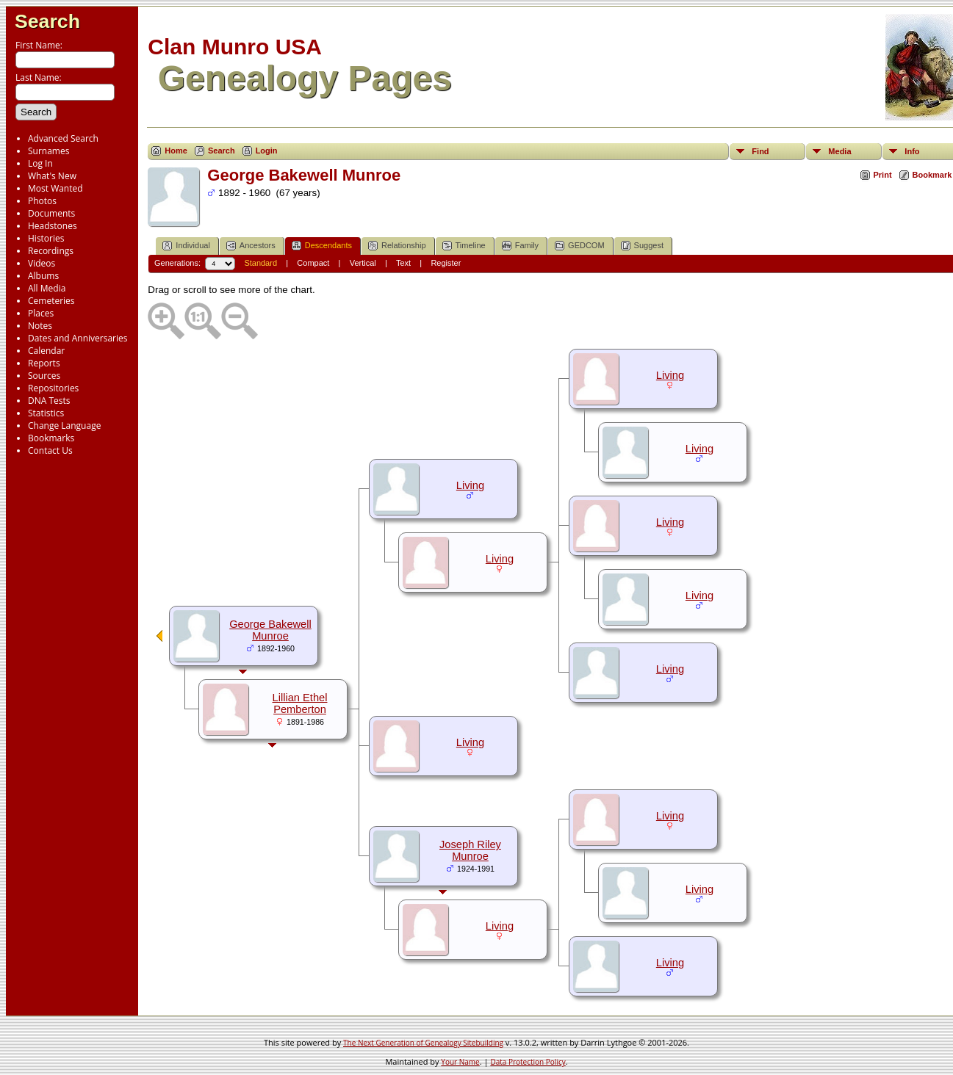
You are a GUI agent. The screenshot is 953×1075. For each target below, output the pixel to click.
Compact (313, 262)
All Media (46, 288)
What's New (52, 176)
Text (403, 262)
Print (883, 174)
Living (670, 375)
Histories (46, 238)
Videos (41, 263)
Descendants (322, 245)
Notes (40, 325)
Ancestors (251, 245)
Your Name (460, 1062)
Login (267, 150)
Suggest (642, 245)
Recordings (50, 251)
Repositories (53, 388)
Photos (42, 201)
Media (839, 151)
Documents (51, 213)
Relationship (397, 245)
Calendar (46, 350)
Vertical (363, 262)
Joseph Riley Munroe (470, 850)
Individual (185, 245)
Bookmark (932, 174)
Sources (44, 375)
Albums (43, 275)
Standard (260, 262)
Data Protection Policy (527, 1062)
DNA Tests (49, 400)
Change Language (64, 425)
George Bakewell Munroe (270, 630)
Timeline (464, 245)
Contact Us (50, 450)
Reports (44, 363)
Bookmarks (51, 438)
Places (41, 313)
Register (446, 262)
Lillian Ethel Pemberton (300, 703)
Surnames (48, 151)
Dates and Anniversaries (77, 338)
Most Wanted (55, 188)
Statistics (46, 413)
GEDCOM (580, 245)
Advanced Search (63, 138)
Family (520, 245)
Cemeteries (51, 300)
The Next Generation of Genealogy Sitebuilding (423, 1043)
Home (176, 150)
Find (760, 151)
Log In (40, 163)
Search (47, 21)
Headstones (52, 226)
